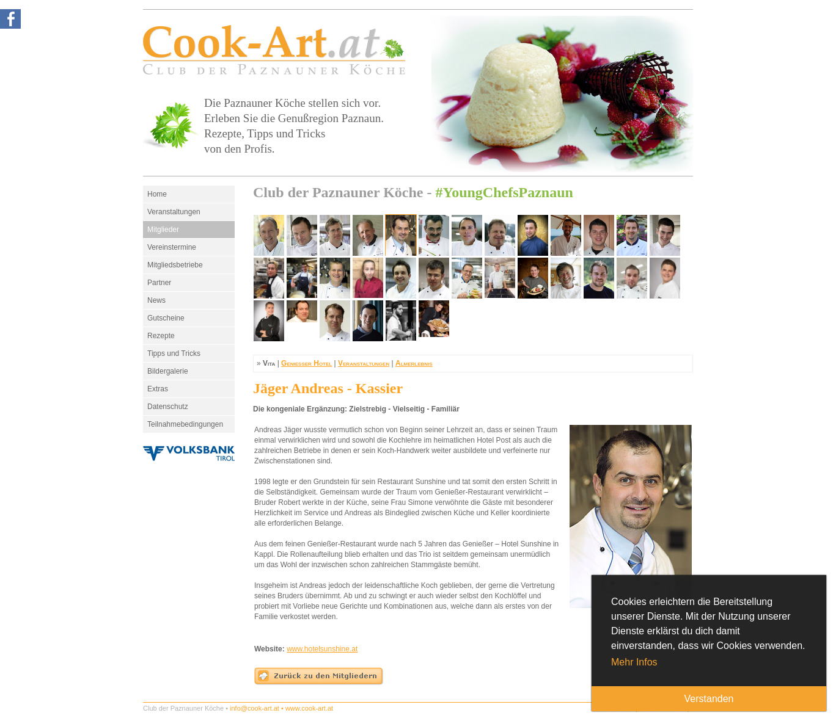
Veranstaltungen (173, 212)
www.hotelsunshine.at (322, 649)
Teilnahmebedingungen (185, 424)
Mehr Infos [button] (634, 662)
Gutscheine (166, 318)
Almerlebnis (414, 363)
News (156, 300)
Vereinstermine (171, 247)
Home (157, 194)
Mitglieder (163, 229)
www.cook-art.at (309, 708)
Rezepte (161, 336)
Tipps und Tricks (173, 353)
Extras (157, 389)
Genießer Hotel (306, 363)
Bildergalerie (167, 371)
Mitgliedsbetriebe (175, 265)
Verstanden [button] (709, 699)
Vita (269, 363)
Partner (159, 282)
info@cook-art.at (254, 708)
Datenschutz (167, 406)
